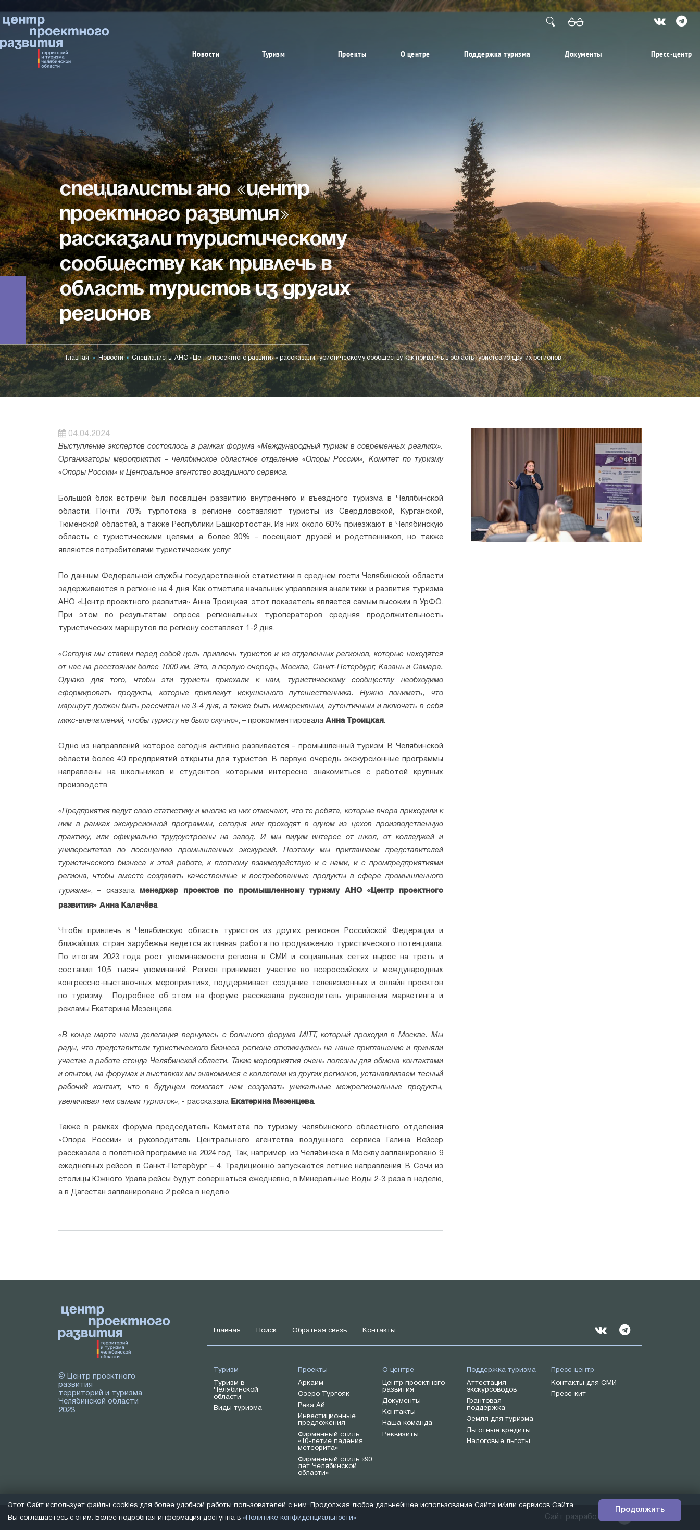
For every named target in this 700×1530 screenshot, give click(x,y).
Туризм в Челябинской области (236, 1390)
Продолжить (640, 1510)
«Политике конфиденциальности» (300, 1518)
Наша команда (407, 1423)
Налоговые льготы (498, 1441)
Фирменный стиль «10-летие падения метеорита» (330, 1441)
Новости (206, 54)
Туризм (273, 54)
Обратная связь (319, 1330)
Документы (583, 54)
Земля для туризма (500, 1419)
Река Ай (311, 1405)
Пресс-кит (568, 1394)
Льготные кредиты (499, 1430)
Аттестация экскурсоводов (492, 1386)
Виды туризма (238, 1408)
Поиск (266, 1330)
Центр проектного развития (413, 1386)
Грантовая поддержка (486, 1404)
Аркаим (310, 1383)
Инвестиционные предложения (327, 1419)
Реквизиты (400, 1434)
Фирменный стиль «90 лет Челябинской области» (335, 1466)
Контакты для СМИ (584, 1383)
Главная (77, 358)
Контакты (379, 1330)
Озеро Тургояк (323, 1394)
